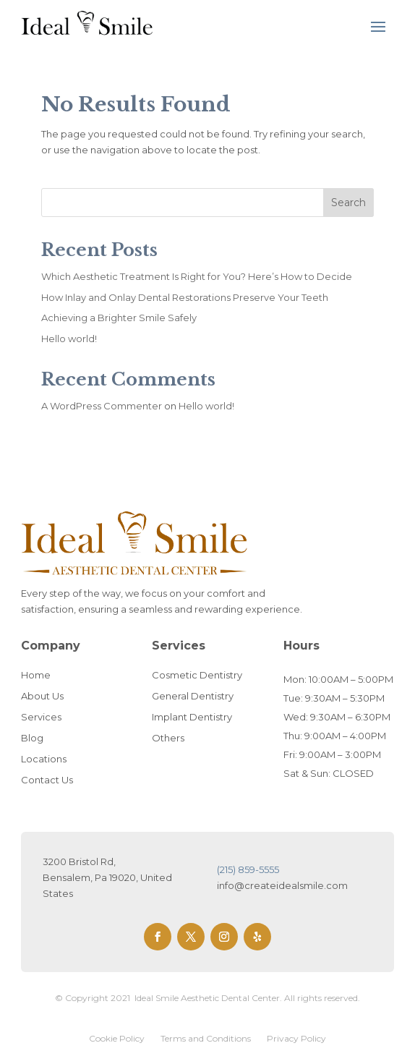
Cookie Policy (117, 1039)
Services (41, 717)
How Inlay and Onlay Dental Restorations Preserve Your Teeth (184, 297)
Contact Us (47, 780)
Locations (44, 759)
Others (168, 738)
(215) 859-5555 (248, 869)
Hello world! (69, 338)
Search (348, 202)
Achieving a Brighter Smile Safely (119, 317)
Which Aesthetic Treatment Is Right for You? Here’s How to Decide (196, 276)
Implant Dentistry (192, 717)
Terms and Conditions (206, 1039)
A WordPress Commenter (101, 406)
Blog (32, 738)
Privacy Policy (296, 1039)
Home (36, 675)
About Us (42, 696)
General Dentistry (193, 696)
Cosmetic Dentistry (197, 675)
